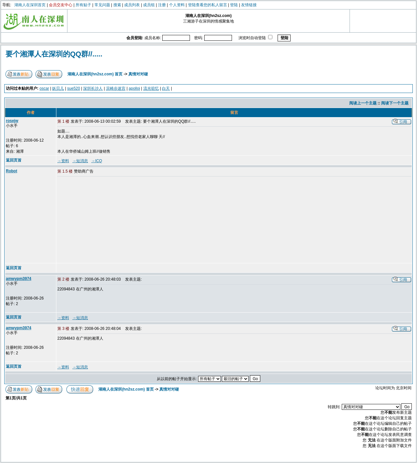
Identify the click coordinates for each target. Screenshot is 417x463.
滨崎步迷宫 (115, 88)
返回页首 (14, 160)
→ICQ (96, 161)
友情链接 (249, 5)
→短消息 (80, 161)
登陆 (234, 5)
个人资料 (177, 5)
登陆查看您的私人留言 (207, 5)
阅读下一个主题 (395, 103)
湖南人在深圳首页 (30, 5)
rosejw (12, 120)
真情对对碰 (138, 74)
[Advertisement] (107, 220)
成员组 (149, 5)
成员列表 (132, 5)
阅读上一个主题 (363, 103)
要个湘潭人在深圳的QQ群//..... (54, 54)
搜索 (117, 5)
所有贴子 (83, 5)
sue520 (73, 88)
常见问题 (102, 5)
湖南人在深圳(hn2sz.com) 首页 (94, 74)
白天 (166, 88)
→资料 (63, 161)
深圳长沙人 (93, 88)
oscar (44, 88)
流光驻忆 (151, 88)
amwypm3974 (18, 278)
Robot (11, 171)
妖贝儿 (58, 88)
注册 (162, 5)
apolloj (134, 88)
